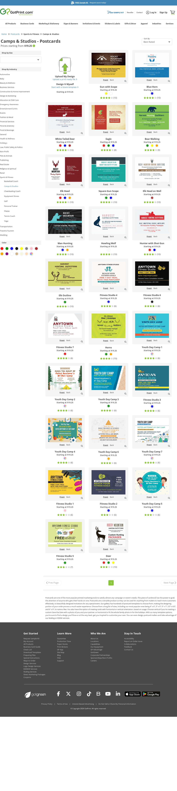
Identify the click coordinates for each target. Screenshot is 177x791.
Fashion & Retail (6, 117)
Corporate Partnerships (100, 655)
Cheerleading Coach (12, 191)
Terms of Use (62, 704)
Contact (139, 12)
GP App (60, 649)
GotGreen (95, 652)
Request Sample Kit (31, 638)
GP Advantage (96, 649)
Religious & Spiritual (8, 168)
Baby (2, 78)
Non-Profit (4, 151)
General (3, 134)
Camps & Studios (11, 186)
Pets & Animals (6, 156)
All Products (10, 24)
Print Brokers (62, 647)
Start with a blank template (64, 87)
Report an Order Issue (133, 641)
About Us (94, 638)
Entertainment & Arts (8, 108)
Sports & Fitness (6, 177)
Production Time (64, 641)
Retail (2, 173)
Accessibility (129, 638)
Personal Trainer (11, 206)
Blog (59, 655)
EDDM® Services (30, 669)
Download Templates (32, 652)
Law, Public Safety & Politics (11, 147)
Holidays (3, 143)
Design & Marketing (8, 96)
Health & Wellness (7, 138)
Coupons (27, 677)
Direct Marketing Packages (34, 674)
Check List (28, 649)
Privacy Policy (46, 704)
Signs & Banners (71, 24)
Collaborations (130, 644)
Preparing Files (30, 655)
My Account (28, 641)
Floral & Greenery (7, 126)
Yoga (6, 221)
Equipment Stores (11, 196)
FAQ (59, 658)
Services (169, 24)
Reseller (130, 12)
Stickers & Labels (112, 24)
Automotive (5, 74)
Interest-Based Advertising (83, 704)
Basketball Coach (11, 181)
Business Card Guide (32, 647)
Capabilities (95, 644)
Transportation (6, 226)
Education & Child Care (9, 100)
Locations (95, 641)
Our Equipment (97, 647)
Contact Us (128, 649)
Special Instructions (32, 658)
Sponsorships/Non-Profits (101, 658)
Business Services (7, 87)
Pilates (7, 211)
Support (60, 660)
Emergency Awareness (9, 104)
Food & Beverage (7, 130)
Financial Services (7, 121)
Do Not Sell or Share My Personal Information (117, 704)
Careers (94, 660)
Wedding (3, 235)
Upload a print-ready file (65, 79)
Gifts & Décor (130, 24)
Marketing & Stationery (49, 24)
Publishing (4, 160)
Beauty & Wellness (7, 83)
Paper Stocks (62, 644)
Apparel (144, 24)
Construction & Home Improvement (15, 91)
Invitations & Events (91, 24)
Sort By (147, 38)
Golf (5, 201)
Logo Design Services (32, 666)
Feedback (128, 647)
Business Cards (27, 24)
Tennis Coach (9, 216)
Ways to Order (29, 660)
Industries (156, 24)
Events (3, 113)
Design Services (30, 663)
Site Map (60, 652)
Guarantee (61, 638)
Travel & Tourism (7, 230)
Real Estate (4, 164)
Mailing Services (30, 671)
